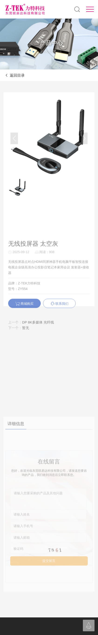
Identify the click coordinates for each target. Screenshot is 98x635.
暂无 (25, 348)
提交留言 (48, 609)
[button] (84, 144)
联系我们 (59, 324)
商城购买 (25, 324)
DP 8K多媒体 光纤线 (38, 343)
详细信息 (15, 470)
